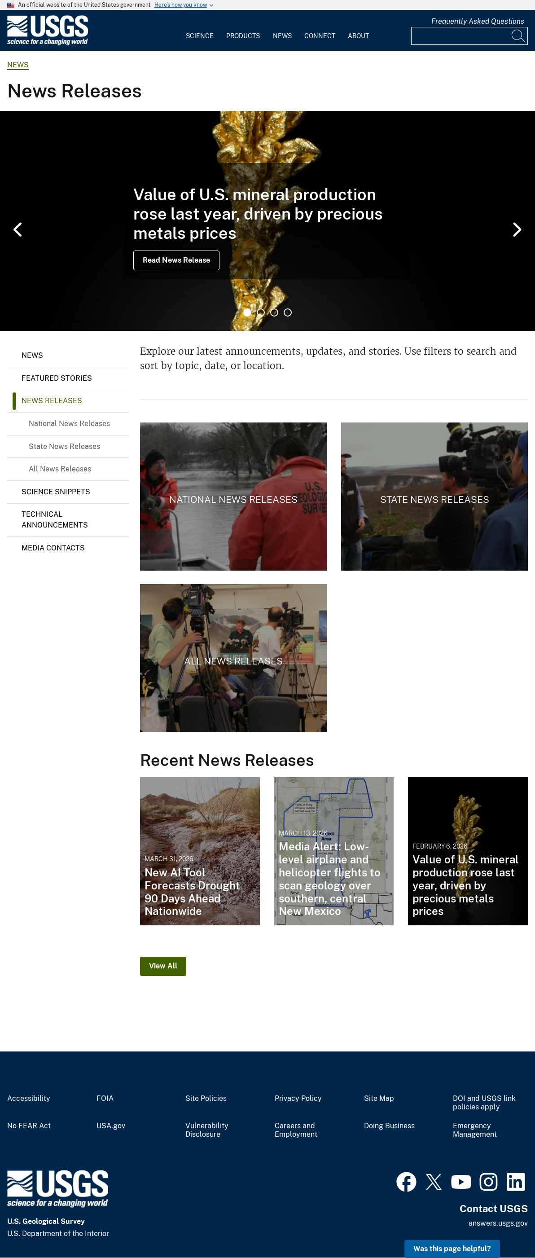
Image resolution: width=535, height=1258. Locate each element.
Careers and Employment (296, 1130)
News (282, 36)
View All (163, 966)
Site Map (379, 1099)
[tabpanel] (267, 221)
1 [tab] (247, 312)
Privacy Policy (298, 1099)
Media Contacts (53, 548)
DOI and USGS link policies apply (484, 1103)
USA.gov (110, 1126)
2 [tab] (261, 312)
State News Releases (64, 446)
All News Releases (60, 469)
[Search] (519, 36)
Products (243, 36)
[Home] (47, 43)
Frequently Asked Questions (477, 21)
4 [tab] (288, 312)
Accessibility (28, 1099)
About (358, 36)
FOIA (105, 1099)
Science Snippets (56, 492)
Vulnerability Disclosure (206, 1130)
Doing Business (389, 1126)
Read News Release (176, 260)
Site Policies (206, 1099)
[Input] (469, 36)
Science (200, 36)
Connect (319, 36)
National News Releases (69, 423)
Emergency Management (475, 1130)
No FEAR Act (29, 1126)
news (18, 65)
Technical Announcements (55, 519)
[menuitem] (200, 30)
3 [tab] (274, 312)
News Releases (52, 400)
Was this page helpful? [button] (452, 1249)
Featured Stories (57, 378)
